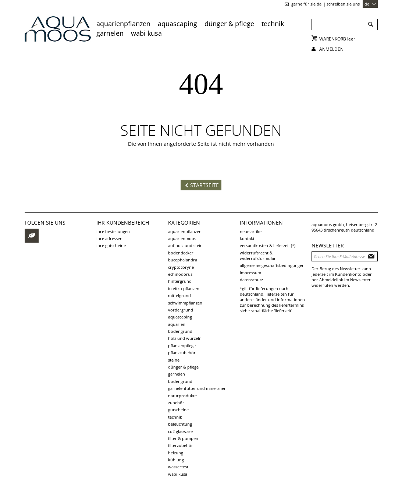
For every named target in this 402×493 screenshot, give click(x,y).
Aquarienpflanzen (123, 23)
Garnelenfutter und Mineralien (197, 388)
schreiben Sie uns (343, 4)
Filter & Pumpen (183, 438)
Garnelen (110, 33)
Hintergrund (180, 281)
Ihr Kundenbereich (122, 222)
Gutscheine (178, 409)
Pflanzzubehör (182, 352)
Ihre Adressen (109, 238)
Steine (173, 360)
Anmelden (331, 49)
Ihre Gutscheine (111, 245)
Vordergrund (180, 310)
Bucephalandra (182, 260)
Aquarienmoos (182, 238)
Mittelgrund (179, 295)
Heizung (175, 452)
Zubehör (176, 402)
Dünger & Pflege (229, 23)
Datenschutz (251, 279)
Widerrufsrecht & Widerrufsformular (258, 255)
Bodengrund (180, 331)
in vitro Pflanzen (183, 288)
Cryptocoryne (181, 267)
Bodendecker (180, 253)
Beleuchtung (180, 424)
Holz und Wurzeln (185, 338)
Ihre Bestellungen (113, 231)
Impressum (250, 272)
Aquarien (176, 324)
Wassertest (178, 466)
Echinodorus (180, 274)
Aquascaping (177, 23)
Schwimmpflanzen (185, 303)
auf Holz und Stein (185, 245)
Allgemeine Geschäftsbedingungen (272, 265)
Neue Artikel (251, 231)
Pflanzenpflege (182, 345)
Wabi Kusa (146, 33)
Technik (273, 23)
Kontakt (247, 238)
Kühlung (176, 459)
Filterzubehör (180, 445)
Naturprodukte (182, 395)
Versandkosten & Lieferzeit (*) (267, 245)
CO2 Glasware (180, 431)
